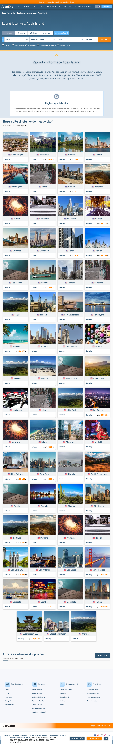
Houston (44, 346)
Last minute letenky (39, 701)
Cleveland (44, 250)
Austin (99, 154)
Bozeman (99, 186)
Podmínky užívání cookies (38, 736)
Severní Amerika (8, 13)
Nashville (99, 442)
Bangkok (8, 701)
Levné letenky (37, 693)
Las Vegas (17, 410)
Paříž (6, 689)
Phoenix (71, 506)
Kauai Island (98, 378)
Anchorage (44, 154)
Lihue (44, 410)
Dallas (71, 250)
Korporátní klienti (93, 689)
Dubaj (7, 693)
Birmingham (17, 186)
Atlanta (71, 154)
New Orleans (17, 474)
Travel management (93, 697)
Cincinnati (17, 250)
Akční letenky (37, 689)
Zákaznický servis (66, 689)
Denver (99, 250)
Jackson (98, 346)
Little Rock (71, 410)
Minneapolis (71, 442)
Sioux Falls (71, 602)
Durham (71, 282)
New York (44, 474)
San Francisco (99, 570)
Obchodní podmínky (20, 736)
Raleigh (98, 538)
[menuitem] (19, 6)
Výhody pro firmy (93, 693)
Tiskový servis (64, 697)
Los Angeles (98, 410)
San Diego (71, 570)
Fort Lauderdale (71, 314)
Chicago (98, 218)
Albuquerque (17, 154)
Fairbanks (98, 282)
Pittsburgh (99, 506)
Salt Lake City (17, 570)
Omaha (17, 506)
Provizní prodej (92, 701)
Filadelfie (44, 314)
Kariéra (62, 701)
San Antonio (44, 570)
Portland (17, 538)
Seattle (44, 602)
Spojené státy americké (26, 13)
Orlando (44, 506)
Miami (44, 442)
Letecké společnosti (39, 708)
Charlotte (71, 218)
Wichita (85, 634)
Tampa (99, 602)
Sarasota (17, 602)
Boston (71, 186)
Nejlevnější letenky (39, 697)
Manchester (17, 442)
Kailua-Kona (71, 378)
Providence (72, 538)
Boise (44, 186)
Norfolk (71, 474)
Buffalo (17, 218)
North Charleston (99, 474)
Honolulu (17, 346)
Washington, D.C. (30, 634)
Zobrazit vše (9, 704)
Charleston (44, 218)
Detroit (44, 282)
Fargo (17, 314)
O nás (62, 704)
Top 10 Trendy (37, 704)
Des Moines (17, 282)
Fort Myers (99, 314)
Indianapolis (71, 346)
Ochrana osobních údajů (57, 736)
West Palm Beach (58, 634)
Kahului (44, 378)
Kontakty (63, 693)
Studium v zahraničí (39, 712)
